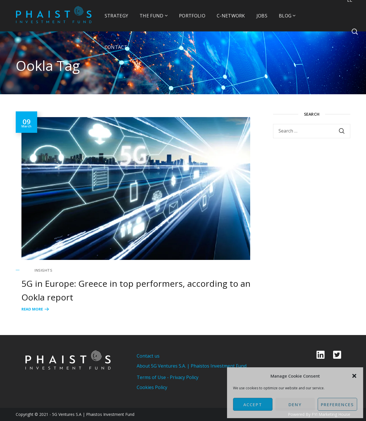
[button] (354, 376)
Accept (252, 404)
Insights (43, 270)
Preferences (337, 404)
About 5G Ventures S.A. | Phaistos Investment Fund (191, 366)
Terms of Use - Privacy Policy (167, 377)
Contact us (148, 356)
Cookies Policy (152, 387)
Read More (32, 309)
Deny (295, 404)
